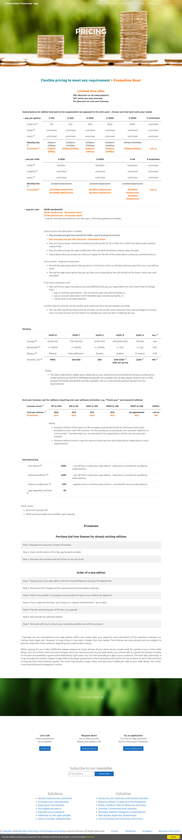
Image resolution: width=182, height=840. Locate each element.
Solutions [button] (112, 3)
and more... (137, 818)
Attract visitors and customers (55, 798)
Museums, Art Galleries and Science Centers (123, 798)
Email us (45, 748)
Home (99, 3)
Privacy (114, 831)
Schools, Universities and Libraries (117, 808)
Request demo (170, 3)
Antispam (147, 831)
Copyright (7, 831)
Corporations (138, 812)
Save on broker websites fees (54, 818)
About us (153, 3)
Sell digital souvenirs (49, 808)
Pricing (140, 3)
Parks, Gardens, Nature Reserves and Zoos (122, 805)
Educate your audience (51, 812)
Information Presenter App (21, 3)
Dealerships (129, 815)
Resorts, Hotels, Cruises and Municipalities (122, 801)
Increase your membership (53, 801)
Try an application (133, 748)
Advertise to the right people (54, 815)
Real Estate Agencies (110, 815)
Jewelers (103, 812)
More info (90, 837)
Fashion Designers (119, 812)
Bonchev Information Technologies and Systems (42, 831)
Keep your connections (51, 805)
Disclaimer (130, 831)
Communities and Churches (114, 818)
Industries (128, 3)
